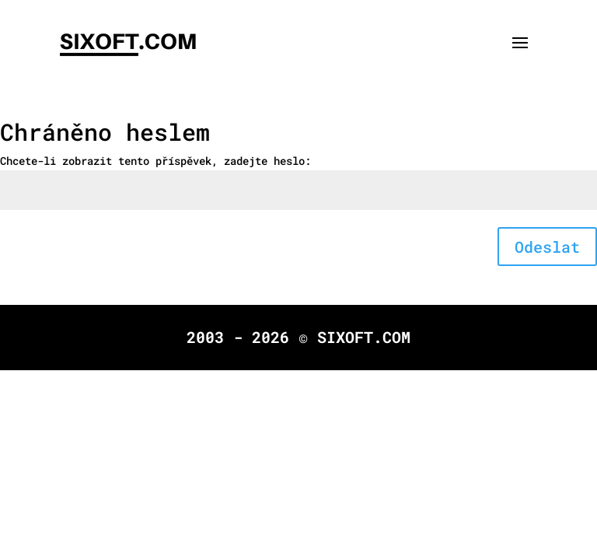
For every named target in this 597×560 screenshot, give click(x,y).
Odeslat (547, 246)
